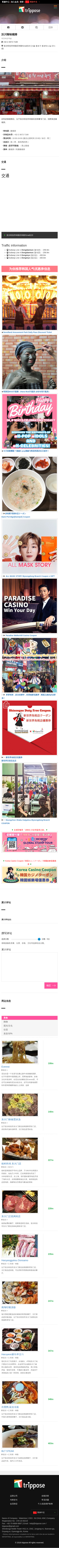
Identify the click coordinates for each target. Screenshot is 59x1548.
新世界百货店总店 (8, 761)
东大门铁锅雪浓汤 (11, 1119)
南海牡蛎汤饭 (8, 1307)
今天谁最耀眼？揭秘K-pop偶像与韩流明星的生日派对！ (26, 451)
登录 (22, 2)
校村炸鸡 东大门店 (11, 1163)
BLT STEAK (7, 1451)
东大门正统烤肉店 (11, 1216)
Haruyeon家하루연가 (12, 1354)
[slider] (39, 939)
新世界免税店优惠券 (14, 757)
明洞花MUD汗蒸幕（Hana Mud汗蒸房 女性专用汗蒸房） (26, 392)
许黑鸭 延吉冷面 (10, 1407)
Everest (5, 1066)
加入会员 (14, 2)
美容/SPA (8, 1033)
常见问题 (45, 1500)
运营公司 (13, 1496)
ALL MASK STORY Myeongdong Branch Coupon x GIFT (30, 576)
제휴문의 (13, 1500)
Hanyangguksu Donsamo (14, 1260)
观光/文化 (8, 1026)
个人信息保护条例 (45, 1504)
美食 (6, 1018)
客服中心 (5, 2)
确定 (48, 985)
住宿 (6, 1030)
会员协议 (13, 1504)
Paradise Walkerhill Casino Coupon (21, 635)
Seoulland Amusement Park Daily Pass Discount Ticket (27, 332)
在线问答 (45, 1496)
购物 (6, 1022)
